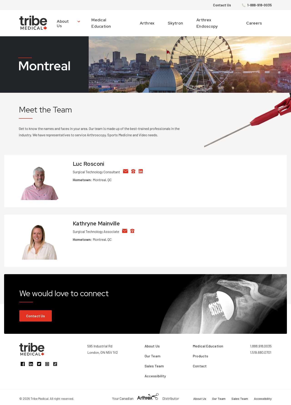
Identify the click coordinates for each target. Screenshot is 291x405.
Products (200, 356)
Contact (200, 366)
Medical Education (208, 346)
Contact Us (222, 5)
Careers (254, 23)
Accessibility (155, 376)
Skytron (175, 23)
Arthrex (147, 23)
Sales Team (154, 366)
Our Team (153, 356)
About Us (63, 23)
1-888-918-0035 (259, 5)
